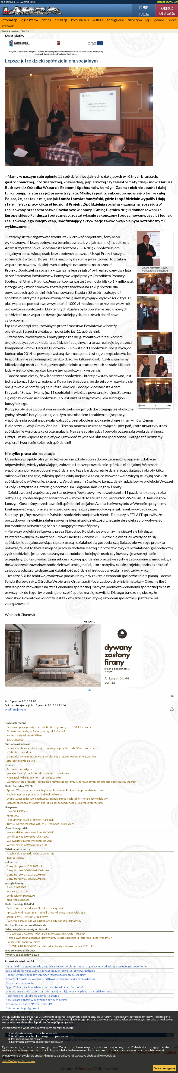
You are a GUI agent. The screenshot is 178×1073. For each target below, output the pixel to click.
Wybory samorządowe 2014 (22, 954)
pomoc (159, 20)
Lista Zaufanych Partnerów (18, 1061)
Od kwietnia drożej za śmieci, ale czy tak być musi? (36, 731)
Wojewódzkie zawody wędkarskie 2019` (30, 840)
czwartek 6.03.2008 (18, 899)
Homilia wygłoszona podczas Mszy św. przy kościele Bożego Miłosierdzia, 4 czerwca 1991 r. (59, 937)
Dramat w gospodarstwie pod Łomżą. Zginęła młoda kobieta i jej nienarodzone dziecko (57, 798)
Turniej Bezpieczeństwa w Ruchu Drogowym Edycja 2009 (40, 823)
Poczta (144, 14)
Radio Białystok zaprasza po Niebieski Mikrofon (35, 794)
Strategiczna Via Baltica (21, 760)
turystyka (135, 20)
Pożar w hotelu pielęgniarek (22, 1008)
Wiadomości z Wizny (18, 849)
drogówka (11, 807)
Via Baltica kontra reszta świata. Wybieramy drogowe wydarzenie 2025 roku (51, 756)
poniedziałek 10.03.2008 (21, 895)
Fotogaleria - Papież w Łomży (23, 941)
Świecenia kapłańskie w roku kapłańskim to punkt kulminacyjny (44, 920)
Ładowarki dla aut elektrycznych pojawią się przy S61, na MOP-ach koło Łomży (52, 748)
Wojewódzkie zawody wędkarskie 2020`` (30, 832)
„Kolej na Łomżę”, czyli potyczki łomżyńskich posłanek (38, 773)
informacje (10, 20)
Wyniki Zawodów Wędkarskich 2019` (28, 836)
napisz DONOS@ (167, 1)
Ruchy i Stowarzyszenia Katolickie (25, 925)
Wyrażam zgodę (164, 1068)
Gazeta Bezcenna (15, 722)
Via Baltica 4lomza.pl (17, 743)
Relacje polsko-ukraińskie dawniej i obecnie (32, 995)
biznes (46, 20)
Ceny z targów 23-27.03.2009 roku (26, 874)
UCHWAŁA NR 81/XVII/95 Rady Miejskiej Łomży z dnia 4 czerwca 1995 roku (50, 946)
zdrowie (8, 26)
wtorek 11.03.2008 (17, 891)
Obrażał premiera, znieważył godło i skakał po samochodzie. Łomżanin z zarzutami (55, 802)
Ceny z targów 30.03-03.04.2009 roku (28, 870)
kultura (98, 20)
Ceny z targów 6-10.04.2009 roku (25, 866)
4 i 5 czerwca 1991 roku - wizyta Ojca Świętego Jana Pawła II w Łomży (46, 933)
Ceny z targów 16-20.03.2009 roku (26, 878)
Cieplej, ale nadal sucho (20, 983)
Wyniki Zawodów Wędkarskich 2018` (28, 844)
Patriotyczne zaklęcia (19, 769)
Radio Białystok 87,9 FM (19, 786)
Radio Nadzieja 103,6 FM (19, 904)
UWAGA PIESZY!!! (17, 811)
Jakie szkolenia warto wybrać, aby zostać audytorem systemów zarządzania (50, 970)
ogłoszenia (29, 20)
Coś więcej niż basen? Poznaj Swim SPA (29, 1003)
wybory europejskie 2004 (20, 950)
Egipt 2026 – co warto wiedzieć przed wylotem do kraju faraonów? (44, 987)
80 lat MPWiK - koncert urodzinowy (27, 916)
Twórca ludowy (15, 857)
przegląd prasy (14, 883)
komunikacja (80, 20)
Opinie (9, 764)
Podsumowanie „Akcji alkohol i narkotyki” (31, 819)
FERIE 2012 (13, 815)
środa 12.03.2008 (16, 887)
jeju (148, 20)
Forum (143, 7)
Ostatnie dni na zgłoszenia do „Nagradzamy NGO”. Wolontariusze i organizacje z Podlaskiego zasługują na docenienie (76, 966)
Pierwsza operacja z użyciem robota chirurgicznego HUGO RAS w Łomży (49, 727)
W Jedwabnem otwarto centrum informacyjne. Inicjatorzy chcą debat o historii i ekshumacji (60, 991)
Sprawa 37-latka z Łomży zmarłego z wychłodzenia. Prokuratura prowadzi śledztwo (55, 790)
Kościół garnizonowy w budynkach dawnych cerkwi (36, 999)
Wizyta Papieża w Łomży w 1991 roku (27, 929)
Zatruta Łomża (15, 739)
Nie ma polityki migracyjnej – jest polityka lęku (34, 777)
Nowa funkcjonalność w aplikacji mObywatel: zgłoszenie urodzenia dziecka (50, 978)
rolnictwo (11, 861)
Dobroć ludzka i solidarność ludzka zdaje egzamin (35, 908)
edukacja (61, 20)
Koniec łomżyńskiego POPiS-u (24, 735)
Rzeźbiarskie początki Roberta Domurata (30, 853)
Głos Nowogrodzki (16, 828)
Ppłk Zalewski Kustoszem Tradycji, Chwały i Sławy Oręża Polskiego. (46, 912)
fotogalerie (115, 20)
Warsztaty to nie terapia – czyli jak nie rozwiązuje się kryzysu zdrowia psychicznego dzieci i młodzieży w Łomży (72, 781)
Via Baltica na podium (19, 752)
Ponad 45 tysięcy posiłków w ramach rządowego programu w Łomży (46, 974)
